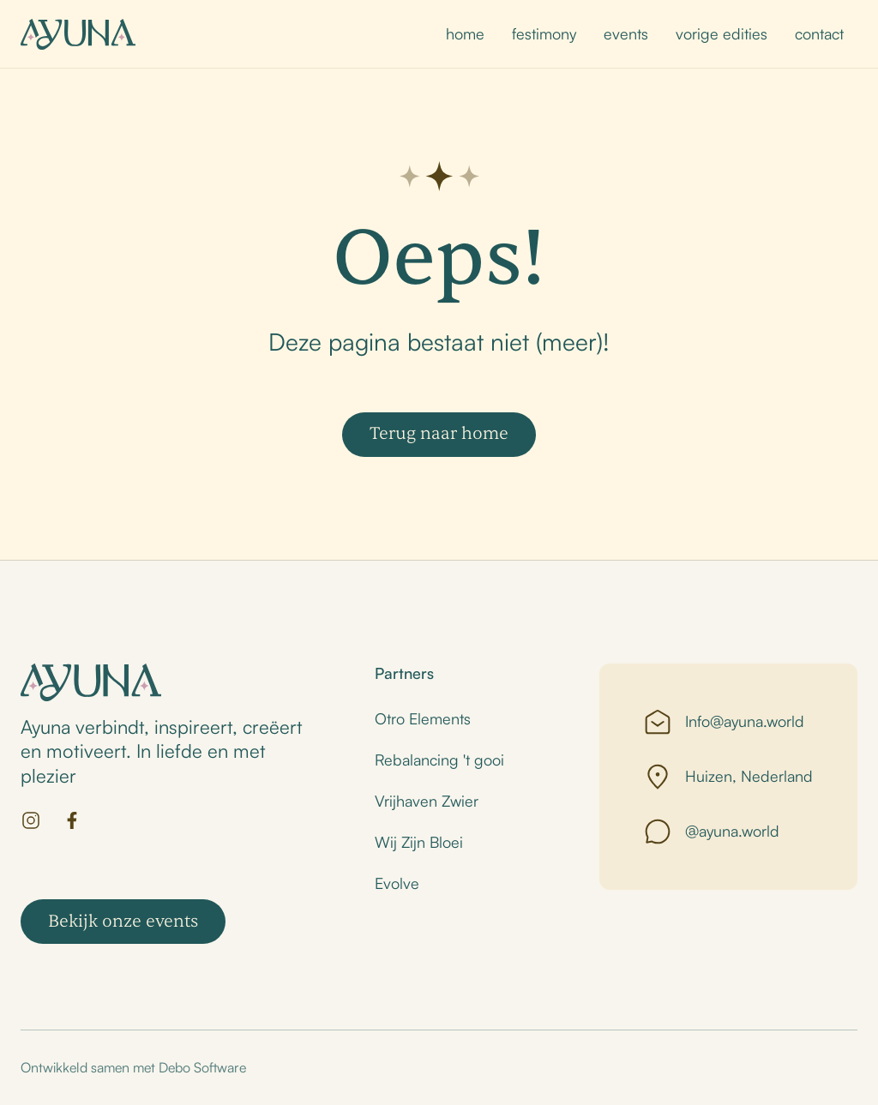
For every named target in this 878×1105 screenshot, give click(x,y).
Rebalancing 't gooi (439, 759)
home (465, 33)
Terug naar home (439, 433)
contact (819, 33)
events (626, 33)
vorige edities (721, 33)
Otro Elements (423, 718)
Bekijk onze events (123, 921)
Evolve (397, 883)
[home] (78, 34)
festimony (544, 33)
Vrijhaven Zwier (426, 800)
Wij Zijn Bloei (419, 841)
